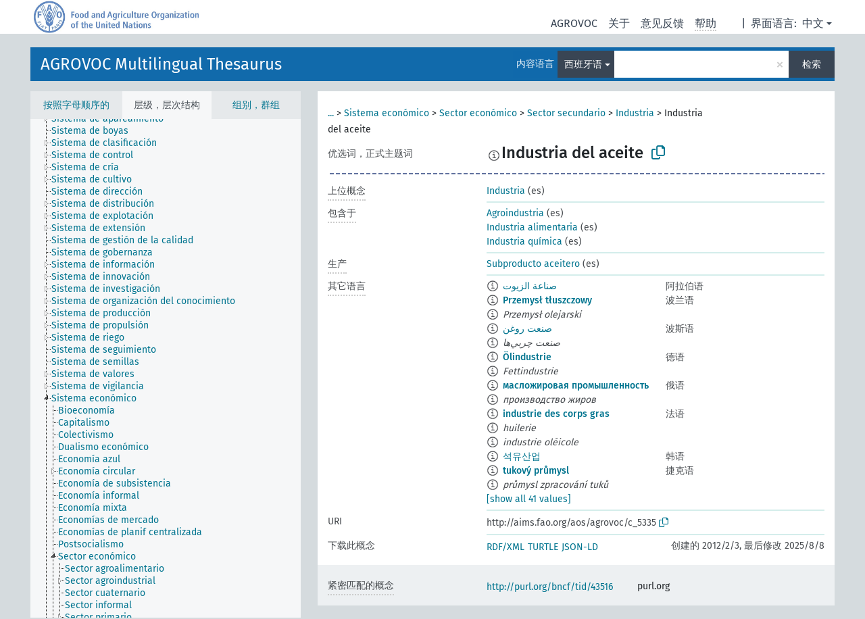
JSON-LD (580, 547)
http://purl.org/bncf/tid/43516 (550, 587)
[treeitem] (113, 119)
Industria (635, 113)
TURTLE (543, 547)
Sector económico (478, 113)
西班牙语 (583, 64)
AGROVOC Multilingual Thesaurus (161, 64)
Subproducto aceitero (533, 264)
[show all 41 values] (529, 499)
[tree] (165, 368)
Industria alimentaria (532, 227)
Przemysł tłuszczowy (547, 300)
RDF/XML (505, 547)
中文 (813, 23)
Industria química (524, 241)
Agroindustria (515, 213)
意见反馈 (662, 23)
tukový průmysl (536, 470)
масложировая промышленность (576, 385)
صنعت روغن (527, 329)
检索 (811, 64)
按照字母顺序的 (76, 105)
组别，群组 (256, 105)
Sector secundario (566, 113)
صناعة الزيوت (530, 286)
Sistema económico (386, 113)
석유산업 (522, 456)
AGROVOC (574, 23)
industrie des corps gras (556, 414)
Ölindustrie (527, 357)
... (331, 113)
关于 (619, 23)
